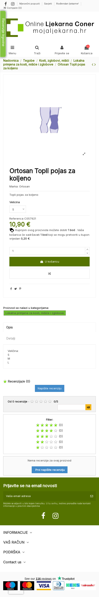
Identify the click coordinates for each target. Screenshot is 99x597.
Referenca (16, 218)
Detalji (10, 338)
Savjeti (48, 3)
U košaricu (49, 261)
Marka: (13, 186)
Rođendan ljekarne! (67, 3)
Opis (9, 327)
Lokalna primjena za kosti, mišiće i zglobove (35, 313)
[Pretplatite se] (92, 496)
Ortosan (24, 186)
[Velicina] (17, 209)
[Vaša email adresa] (45, 496)
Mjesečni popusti (29, 3)
